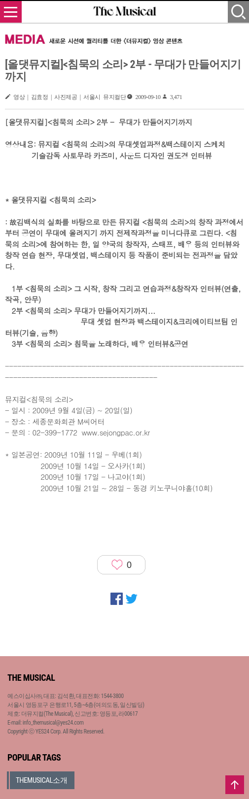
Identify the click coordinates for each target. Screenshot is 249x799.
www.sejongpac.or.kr (115, 432)
